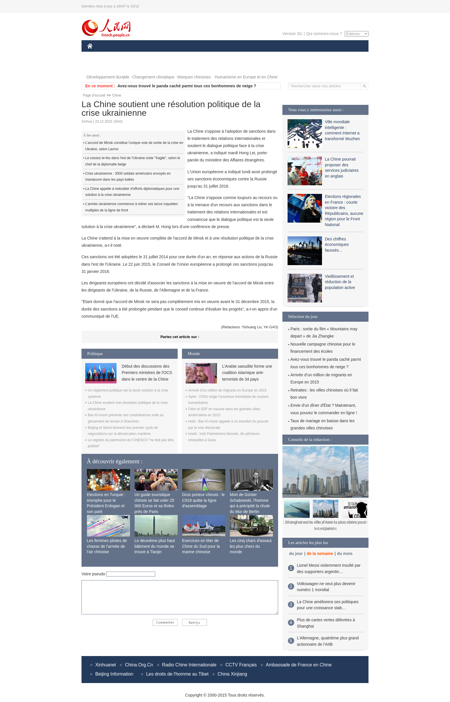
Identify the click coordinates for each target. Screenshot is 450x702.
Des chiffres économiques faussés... (337, 244)
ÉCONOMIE (122, 54)
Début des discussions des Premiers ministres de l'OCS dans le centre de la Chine (147, 372)
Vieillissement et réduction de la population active (340, 282)
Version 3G (292, 33)
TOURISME (333, 54)
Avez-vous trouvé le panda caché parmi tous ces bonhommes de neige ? (186, 86)
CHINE (97, 54)
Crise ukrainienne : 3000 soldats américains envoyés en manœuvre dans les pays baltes (128, 176)
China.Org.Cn (139, 664)
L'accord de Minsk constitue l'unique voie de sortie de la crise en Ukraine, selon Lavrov (134, 146)
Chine (116, 95)
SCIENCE (197, 54)
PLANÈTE (285, 54)
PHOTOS (99, 65)
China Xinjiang (232, 674)
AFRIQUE (172, 54)
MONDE (148, 54)
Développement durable (108, 77)
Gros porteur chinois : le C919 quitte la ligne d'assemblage (203, 500)
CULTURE (223, 54)
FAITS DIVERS (254, 54)
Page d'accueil (94, 95)
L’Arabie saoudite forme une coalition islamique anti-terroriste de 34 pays (247, 372)
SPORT (308, 54)
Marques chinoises (194, 77)
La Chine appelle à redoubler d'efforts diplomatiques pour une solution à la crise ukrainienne (132, 192)
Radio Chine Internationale (189, 664)
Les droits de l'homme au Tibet (177, 674)
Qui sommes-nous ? (324, 33)
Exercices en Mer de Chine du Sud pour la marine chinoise (201, 546)
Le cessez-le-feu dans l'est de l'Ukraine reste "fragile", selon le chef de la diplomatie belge (132, 161)
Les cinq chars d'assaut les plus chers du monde (251, 546)
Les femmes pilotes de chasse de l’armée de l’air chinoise (107, 546)
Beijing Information (114, 674)
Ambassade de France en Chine (298, 664)
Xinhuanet (105, 664)
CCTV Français (241, 664)
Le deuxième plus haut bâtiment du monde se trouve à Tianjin (155, 546)
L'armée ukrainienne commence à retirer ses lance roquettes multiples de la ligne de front (131, 207)
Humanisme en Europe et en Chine (246, 77)
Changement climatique (153, 77)
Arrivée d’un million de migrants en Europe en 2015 (227, 390)
